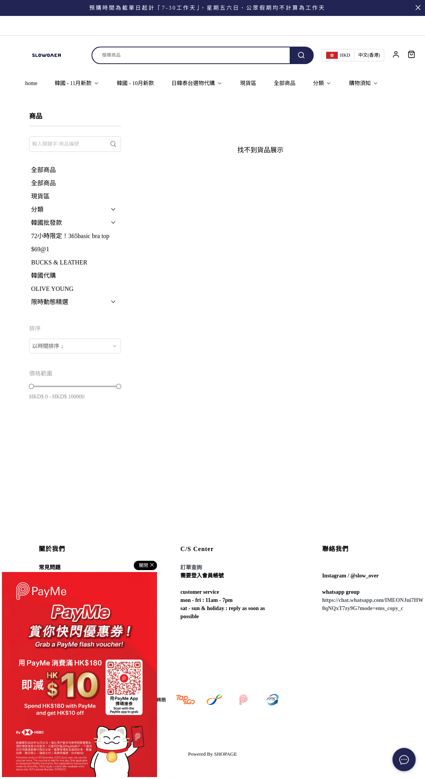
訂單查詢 (191, 567)
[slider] (31, 386)
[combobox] (75, 346)
